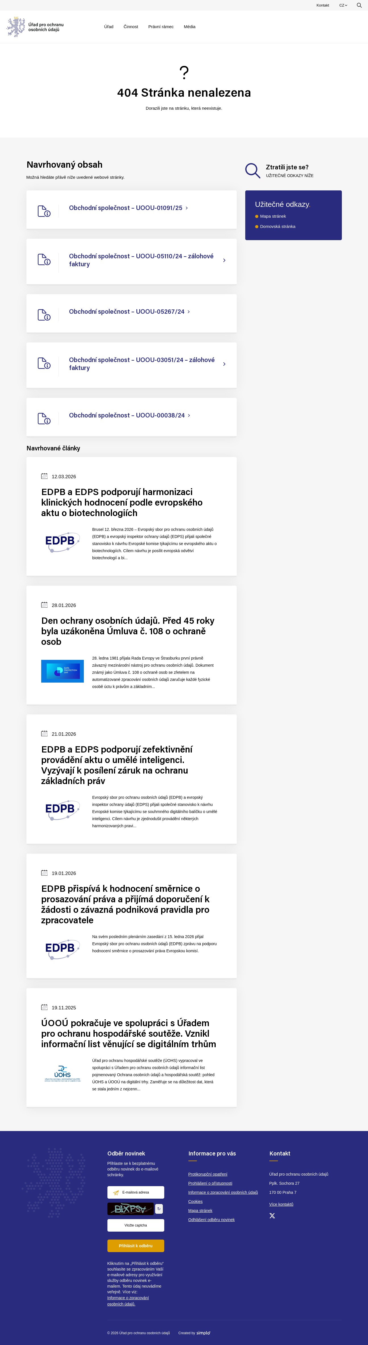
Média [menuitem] (190, 26)
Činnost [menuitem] (131, 26)
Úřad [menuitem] (109, 26)
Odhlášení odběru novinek (211, 1219)
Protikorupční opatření (208, 1174)
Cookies (195, 1201)
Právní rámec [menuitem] (161, 26)
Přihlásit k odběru (135, 1246)
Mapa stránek (273, 216)
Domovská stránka (278, 226)
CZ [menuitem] (344, 6)
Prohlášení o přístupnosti (210, 1183)
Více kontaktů (281, 1204)
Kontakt (323, 5)
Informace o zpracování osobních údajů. (128, 1301)
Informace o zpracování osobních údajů (223, 1192)
